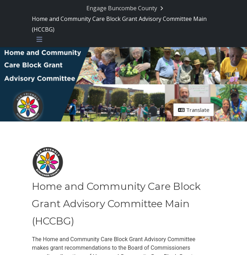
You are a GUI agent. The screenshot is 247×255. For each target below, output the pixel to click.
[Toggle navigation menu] (39, 40)
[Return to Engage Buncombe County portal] (125, 8)
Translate (193, 109)
